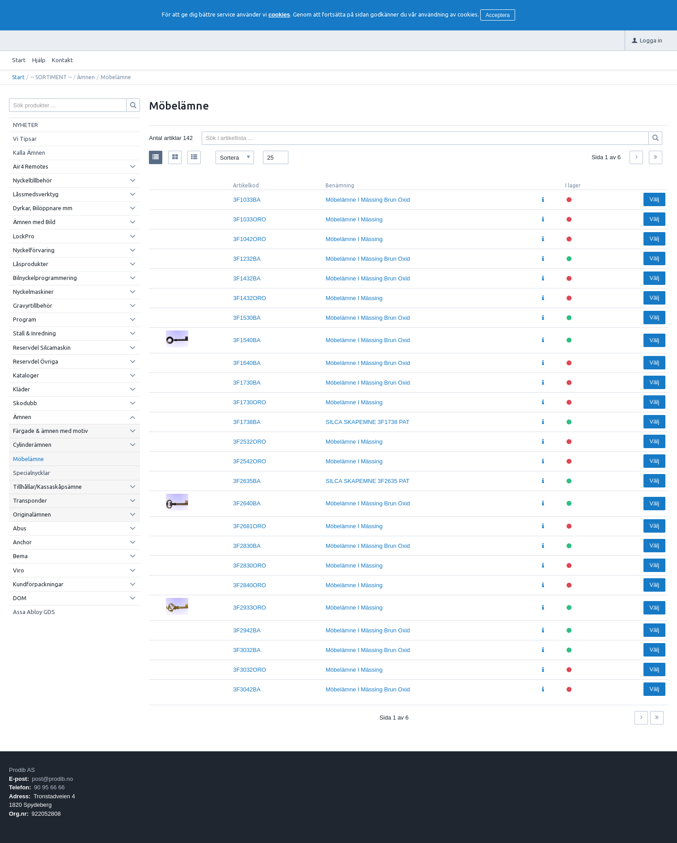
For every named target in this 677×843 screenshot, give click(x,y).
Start (18, 60)
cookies (279, 14)
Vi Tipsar (25, 139)
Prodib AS (22, 770)
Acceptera (498, 15)
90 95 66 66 (49, 787)
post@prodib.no (52, 778)
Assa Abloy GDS (34, 612)
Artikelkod (246, 185)
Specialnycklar (31, 473)
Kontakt (62, 60)
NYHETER (25, 125)
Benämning (340, 185)
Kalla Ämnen (29, 152)
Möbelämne (28, 459)
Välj (654, 199)
